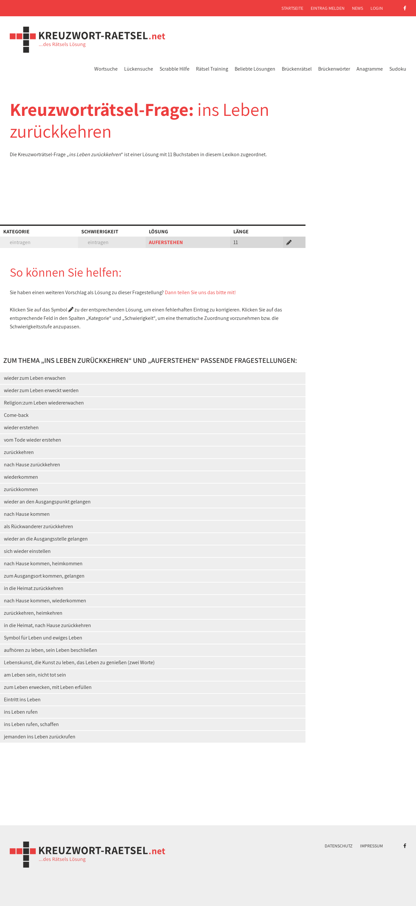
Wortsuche (106, 68)
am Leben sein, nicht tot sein (35, 674)
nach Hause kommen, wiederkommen (45, 600)
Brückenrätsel (297, 68)
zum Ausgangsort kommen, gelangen (44, 575)
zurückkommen (21, 489)
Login (376, 8)
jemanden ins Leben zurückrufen (39, 736)
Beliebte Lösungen (255, 68)
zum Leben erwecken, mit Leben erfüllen (48, 687)
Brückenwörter (334, 68)
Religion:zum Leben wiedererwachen (44, 402)
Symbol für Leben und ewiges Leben (43, 637)
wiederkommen (21, 477)
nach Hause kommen (27, 514)
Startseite (292, 8)
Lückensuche (138, 68)
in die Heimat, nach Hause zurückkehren (47, 625)
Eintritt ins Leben (22, 699)
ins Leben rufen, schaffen (31, 724)
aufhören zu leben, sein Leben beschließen (50, 650)
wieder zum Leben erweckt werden (41, 390)
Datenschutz (339, 846)
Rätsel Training (212, 68)
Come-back (16, 415)
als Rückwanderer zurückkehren (38, 526)
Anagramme (370, 68)
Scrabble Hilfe (174, 68)
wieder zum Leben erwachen (35, 378)
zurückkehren (19, 452)
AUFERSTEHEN (166, 242)
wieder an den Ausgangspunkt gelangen (47, 501)
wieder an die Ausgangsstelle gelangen (46, 538)
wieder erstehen (21, 427)
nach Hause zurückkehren (32, 464)
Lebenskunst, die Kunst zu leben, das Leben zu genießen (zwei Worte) (79, 662)
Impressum (371, 846)
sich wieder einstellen (27, 551)
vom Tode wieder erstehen (32, 439)
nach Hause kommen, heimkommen (43, 563)
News (357, 8)
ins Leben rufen (21, 711)
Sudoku (397, 68)
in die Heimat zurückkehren (33, 588)
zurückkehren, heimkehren (33, 613)
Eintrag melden (327, 8)
